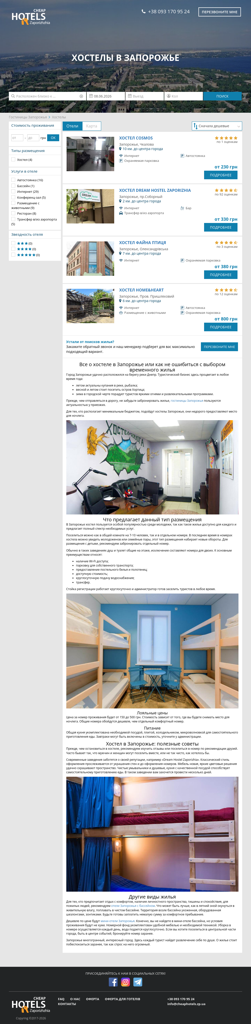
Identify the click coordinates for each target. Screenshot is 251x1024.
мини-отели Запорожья (118, 921)
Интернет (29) (28, 191)
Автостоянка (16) (30, 180)
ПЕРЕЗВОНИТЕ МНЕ (219, 347)
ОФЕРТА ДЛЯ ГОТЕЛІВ (122, 999)
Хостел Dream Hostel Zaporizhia (155, 190)
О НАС (75, 999)
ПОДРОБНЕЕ (221, 175)
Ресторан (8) (26, 213)
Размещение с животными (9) (25, 205)
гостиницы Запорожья (187, 401)
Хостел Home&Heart (141, 290)
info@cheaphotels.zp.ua (186, 1004)
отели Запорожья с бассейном (133, 906)
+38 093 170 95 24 (166, 11)
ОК (53, 137)
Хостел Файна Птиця (142, 242)
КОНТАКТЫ (67, 1004)
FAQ (61, 999)
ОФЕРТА (93, 999)
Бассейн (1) (25, 186)
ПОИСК (222, 96)
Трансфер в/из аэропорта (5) (34, 221)
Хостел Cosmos (136, 138)
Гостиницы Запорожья (28, 117)
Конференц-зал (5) (31, 197)
